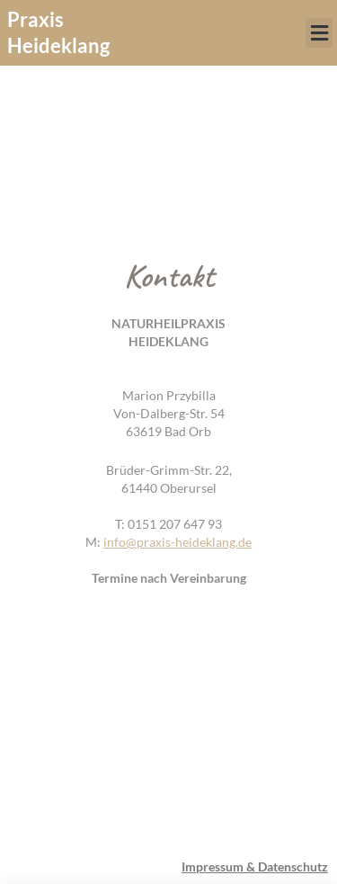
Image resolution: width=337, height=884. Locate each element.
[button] (319, 33)
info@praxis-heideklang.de (177, 541)
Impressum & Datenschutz (255, 866)
